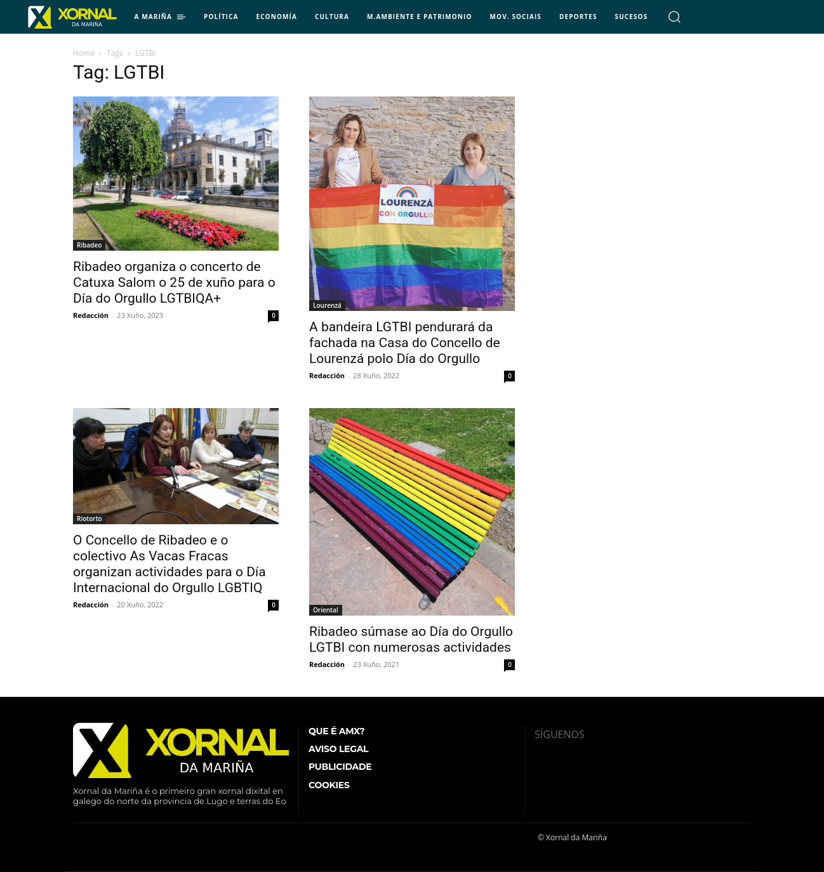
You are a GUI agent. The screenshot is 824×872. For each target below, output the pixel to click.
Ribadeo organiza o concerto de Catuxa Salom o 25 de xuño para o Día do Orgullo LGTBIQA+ (174, 282)
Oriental (325, 609)
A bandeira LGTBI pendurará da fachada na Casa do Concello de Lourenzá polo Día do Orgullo (404, 342)
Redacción (91, 315)
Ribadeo (89, 245)
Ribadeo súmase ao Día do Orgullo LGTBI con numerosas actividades (411, 639)
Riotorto (89, 518)
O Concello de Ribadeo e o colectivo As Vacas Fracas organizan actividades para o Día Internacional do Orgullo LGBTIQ (169, 563)
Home (84, 53)
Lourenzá (327, 305)
